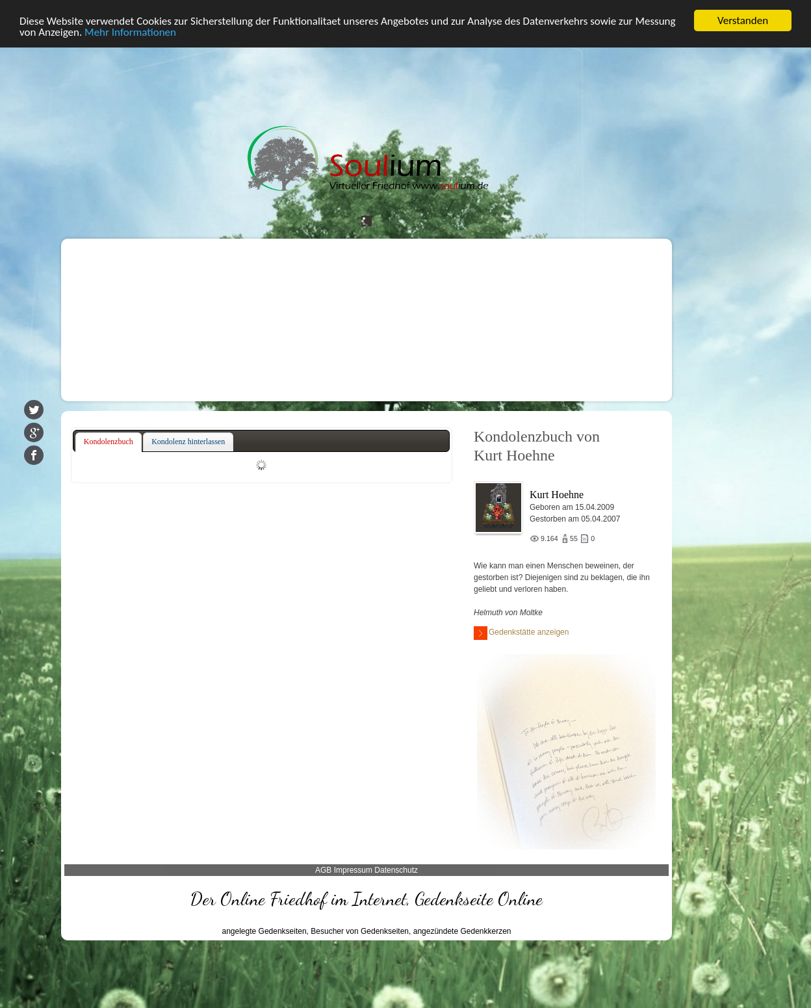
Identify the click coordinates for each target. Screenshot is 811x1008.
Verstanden (742, 20)
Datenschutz (396, 870)
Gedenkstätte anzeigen (521, 633)
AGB (323, 870)
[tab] (108, 442)
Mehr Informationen (130, 32)
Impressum (353, 870)
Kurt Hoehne (557, 494)
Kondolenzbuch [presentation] (108, 441)
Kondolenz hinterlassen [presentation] (188, 441)
